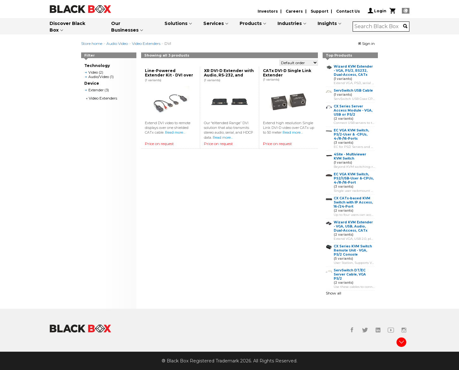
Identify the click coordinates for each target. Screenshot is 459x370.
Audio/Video (98, 77)
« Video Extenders (101, 98)
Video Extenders (146, 43)
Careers (294, 11)
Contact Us (348, 11)
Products (251, 23)
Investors (268, 11)
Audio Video (117, 43)
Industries (289, 23)
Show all (333, 293)
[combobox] (379, 26)
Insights (327, 23)
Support (319, 11)
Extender (96, 90)
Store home (91, 43)
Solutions (176, 23)
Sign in (366, 43)
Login (377, 11)
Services (213, 23)
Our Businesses (125, 27)
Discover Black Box (67, 27)
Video (93, 72)
